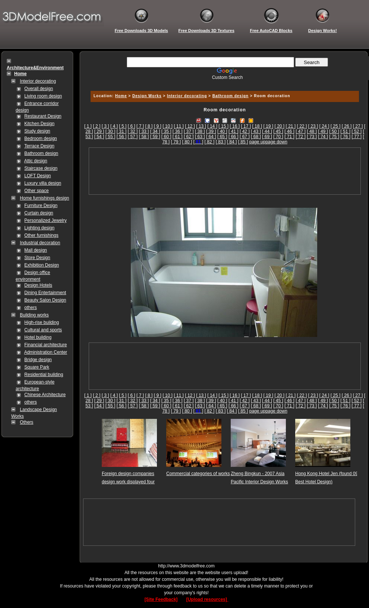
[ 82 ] (210, 141)
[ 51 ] (345, 131)
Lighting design (39, 227)
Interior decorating (38, 81)
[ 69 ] (267, 136)
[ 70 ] (278, 136)
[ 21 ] (291, 126)
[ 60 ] (166, 136)
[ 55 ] (110, 136)
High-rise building (41, 322)
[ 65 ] (222, 136)
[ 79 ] (176, 141)
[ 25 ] (336, 126)
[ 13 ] (201, 126)
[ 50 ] (334, 131)
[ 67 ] (245, 136)
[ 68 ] (256, 136)
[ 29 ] (99, 131)
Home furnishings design (44, 198)
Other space (36, 190)
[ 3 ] (105, 126)
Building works (34, 315)
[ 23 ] (313, 126)
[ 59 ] (155, 136)
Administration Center (45, 352)
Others (26, 422)
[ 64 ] (211, 136)
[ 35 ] (166, 131)
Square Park (36, 367)
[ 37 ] (189, 131)
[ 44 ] (267, 131)
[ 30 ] (110, 131)
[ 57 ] (133, 136)
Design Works (147, 96)
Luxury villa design (42, 183)
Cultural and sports (43, 329)
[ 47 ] (301, 131)
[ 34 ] (155, 131)
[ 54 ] (99, 136)
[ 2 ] (96, 126)
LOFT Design (37, 175)
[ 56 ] (122, 136)
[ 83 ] (221, 141)
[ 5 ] (122, 126)
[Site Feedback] (161, 599)
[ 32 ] (133, 131)
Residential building (43, 374)
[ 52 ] (356, 131)
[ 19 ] (268, 126)
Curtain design (38, 213)
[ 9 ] (157, 126)
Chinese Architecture (45, 394)
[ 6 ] (131, 126)
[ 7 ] (140, 126)
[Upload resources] (207, 599)
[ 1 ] (88, 126)
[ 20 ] (279, 126)
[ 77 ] (356, 136)
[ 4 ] (114, 126)
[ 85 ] (243, 141)
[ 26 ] (347, 126)
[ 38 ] (200, 131)
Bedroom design (40, 138)
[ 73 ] (312, 136)
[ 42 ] (245, 131)
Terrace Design (39, 146)
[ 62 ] (189, 136)
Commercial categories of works (198, 473)
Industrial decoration (40, 242)
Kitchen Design (39, 123)
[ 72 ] (301, 136)
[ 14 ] (212, 126)
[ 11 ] (179, 126)
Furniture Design (40, 205)
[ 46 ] (289, 131)
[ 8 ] (148, 126)
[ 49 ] (323, 131)
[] (198, 141)
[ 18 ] (257, 126)
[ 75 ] (334, 136)
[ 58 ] (144, 136)
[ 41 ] (233, 131)
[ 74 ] (323, 136)
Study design (37, 131)
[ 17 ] (246, 126)
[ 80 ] (187, 141)
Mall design (35, 250)
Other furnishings (41, 235)
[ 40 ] (222, 131)
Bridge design (37, 359)
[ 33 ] (144, 131)
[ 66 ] (233, 136)
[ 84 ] (232, 141)
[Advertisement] (224, 171)
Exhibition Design (41, 265)
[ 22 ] (302, 126)
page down (276, 141)
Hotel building (37, 337)
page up (257, 141)
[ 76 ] (345, 136)
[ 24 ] (324, 126)
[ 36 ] (178, 131)
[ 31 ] (122, 131)
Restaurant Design (42, 116)
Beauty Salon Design (45, 300)
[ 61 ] (178, 136)
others (30, 307)
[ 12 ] (190, 126)
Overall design (38, 88)
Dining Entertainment (45, 292)
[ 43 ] (256, 131)
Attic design (35, 160)
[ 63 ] (200, 136)
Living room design (43, 96)
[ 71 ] (289, 136)
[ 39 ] (211, 131)
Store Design (37, 257)
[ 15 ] (223, 126)
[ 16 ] (235, 126)
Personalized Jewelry (45, 220)
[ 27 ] (358, 126)
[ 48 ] (312, 131)
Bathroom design (41, 153)
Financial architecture (45, 344)
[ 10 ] (168, 126)
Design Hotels (38, 285)
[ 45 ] (278, 131)
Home (121, 96)
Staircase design (40, 168)
